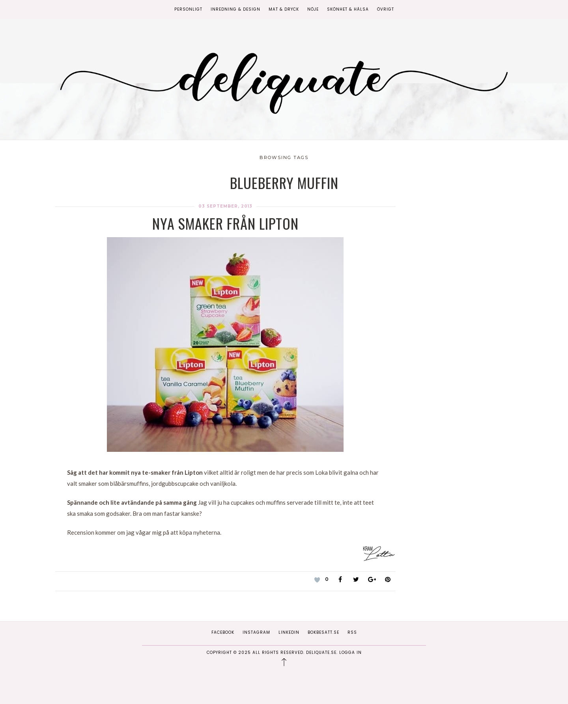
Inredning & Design (235, 9)
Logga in (350, 652)
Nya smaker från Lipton (225, 223)
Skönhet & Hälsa (348, 9)
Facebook (222, 632)
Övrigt (385, 9)
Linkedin (288, 632)
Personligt (188, 9)
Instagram (256, 632)
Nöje (313, 9)
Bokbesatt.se (323, 632)
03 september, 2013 (225, 206)
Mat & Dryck (284, 9)
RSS (352, 632)
